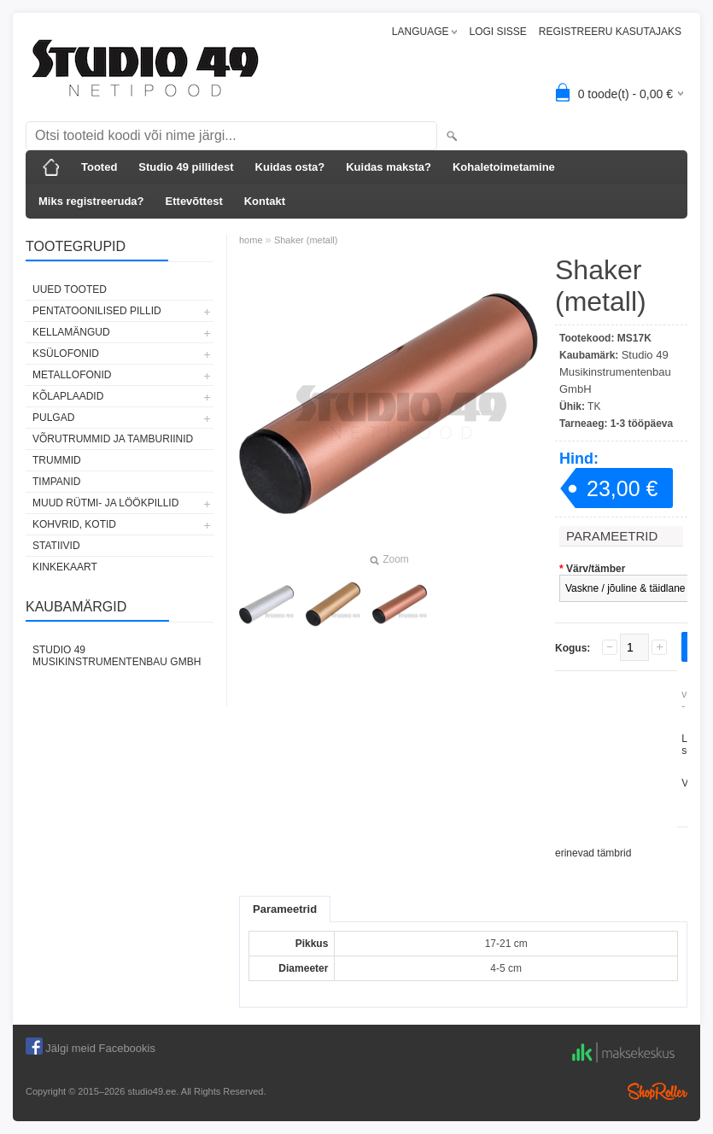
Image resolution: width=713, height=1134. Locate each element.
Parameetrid (285, 909)
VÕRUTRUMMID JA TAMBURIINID (112, 439)
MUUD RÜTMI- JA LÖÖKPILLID (105, 503)
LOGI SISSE (497, 32)
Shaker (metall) (306, 240)
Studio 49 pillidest (185, 167)
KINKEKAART (64, 567)
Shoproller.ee (657, 1091)
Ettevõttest (194, 201)
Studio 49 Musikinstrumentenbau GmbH (116, 656)
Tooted (99, 167)
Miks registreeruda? (91, 201)
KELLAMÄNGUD (71, 332)
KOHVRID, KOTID (74, 524)
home (251, 240)
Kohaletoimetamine (504, 167)
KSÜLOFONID (65, 353)
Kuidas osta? (290, 167)
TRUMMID (56, 460)
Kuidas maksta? (388, 167)
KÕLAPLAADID (67, 396)
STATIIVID (56, 546)
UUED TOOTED (69, 289)
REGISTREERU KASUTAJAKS (610, 32)
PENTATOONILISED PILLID (96, 311)
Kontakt (264, 201)
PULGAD (53, 418)
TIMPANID (56, 482)
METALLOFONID (71, 375)
